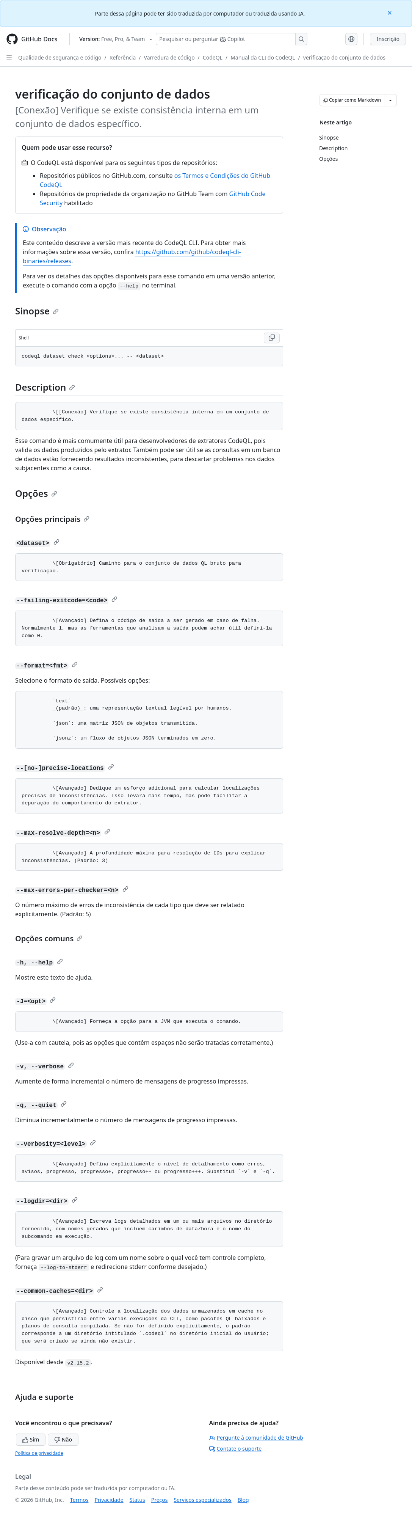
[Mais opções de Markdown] (390, 100)
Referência (123, 57)
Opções (36, 493)
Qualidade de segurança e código (60, 57)
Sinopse (37, 311)
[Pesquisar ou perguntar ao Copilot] (231, 39)
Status (137, 1499)
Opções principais (52, 519)
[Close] (390, 12)
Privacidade (109, 1499)
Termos (79, 1499)
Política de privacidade (39, 1453)
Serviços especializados (202, 1499)
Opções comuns (49, 938)
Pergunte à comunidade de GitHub (256, 1437)
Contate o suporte (235, 1448)
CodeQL (212, 57)
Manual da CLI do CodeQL (262, 57)
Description (45, 387)
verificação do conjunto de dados (344, 57)
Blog (243, 1499)
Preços (159, 1499)
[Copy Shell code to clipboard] (272, 338)
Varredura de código (169, 57)
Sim (30, 1439)
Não (63, 1439)
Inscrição (387, 38)
